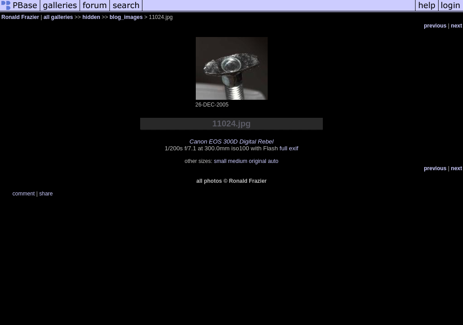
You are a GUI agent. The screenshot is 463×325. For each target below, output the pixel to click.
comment (24, 193)
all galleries (58, 17)
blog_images (125, 17)
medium (237, 161)
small (220, 161)
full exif (288, 148)
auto (273, 161)
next (456, 26)
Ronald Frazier (20, 17)
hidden (91, 17)
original (257, 161)
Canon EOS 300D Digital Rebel (231, 141)
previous (435, 26)
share (46, 193)
